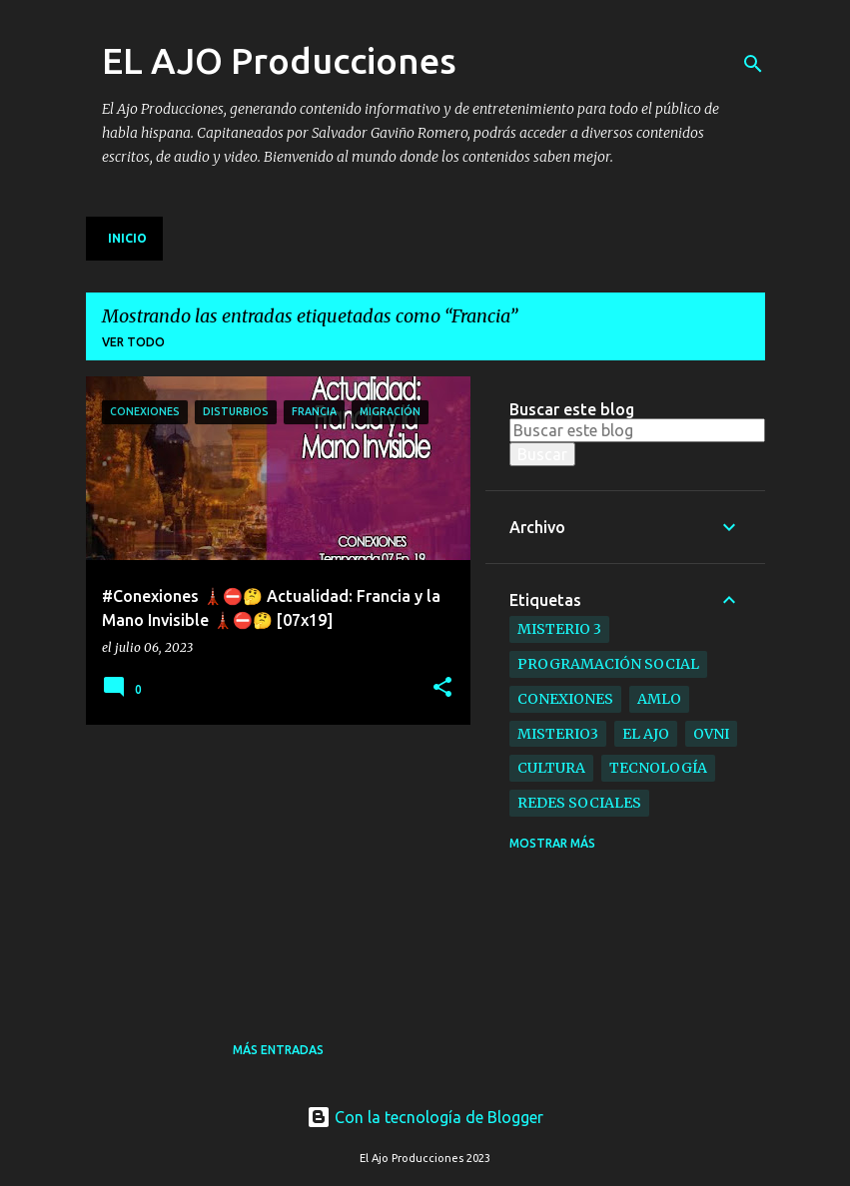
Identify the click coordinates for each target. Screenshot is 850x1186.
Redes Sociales (579, 803)
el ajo (645, 734)
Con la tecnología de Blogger (425, 1117)
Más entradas (278, 1049)
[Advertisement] (236, 864)
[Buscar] (753, 64)
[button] (442, 688)
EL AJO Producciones (279, 60)
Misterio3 (557, 734)
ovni (711, 734)
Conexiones (565, 699)
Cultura (551, 768)
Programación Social (608, 664)
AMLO (659, 699)
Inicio (127, 238)
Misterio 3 (559, 629)
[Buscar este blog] (637, 430)
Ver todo (133, 341)
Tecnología (658, 768)
